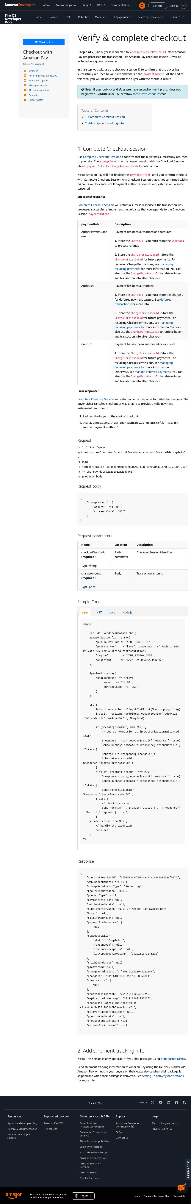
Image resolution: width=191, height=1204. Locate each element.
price (92, 587)
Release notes (35, 99)
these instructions (144, 94)
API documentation (38, 90)
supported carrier (174, 1059)
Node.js (127, 612)
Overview (33, 70)
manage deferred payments (153, 372)
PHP (85, 612)
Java (112, 612)
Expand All (39, 64)
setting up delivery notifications (163, 1076)
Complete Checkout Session (101, 157)
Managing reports (37, 85)
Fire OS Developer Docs (13, 19)
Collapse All (28, 64)
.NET (99, 612)
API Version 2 (43, 42)
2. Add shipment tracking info (104, 123)
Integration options (38, 80)
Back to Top (95, 1103)
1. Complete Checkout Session (105, 117)
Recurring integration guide (42, 75)
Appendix (33, 95)
